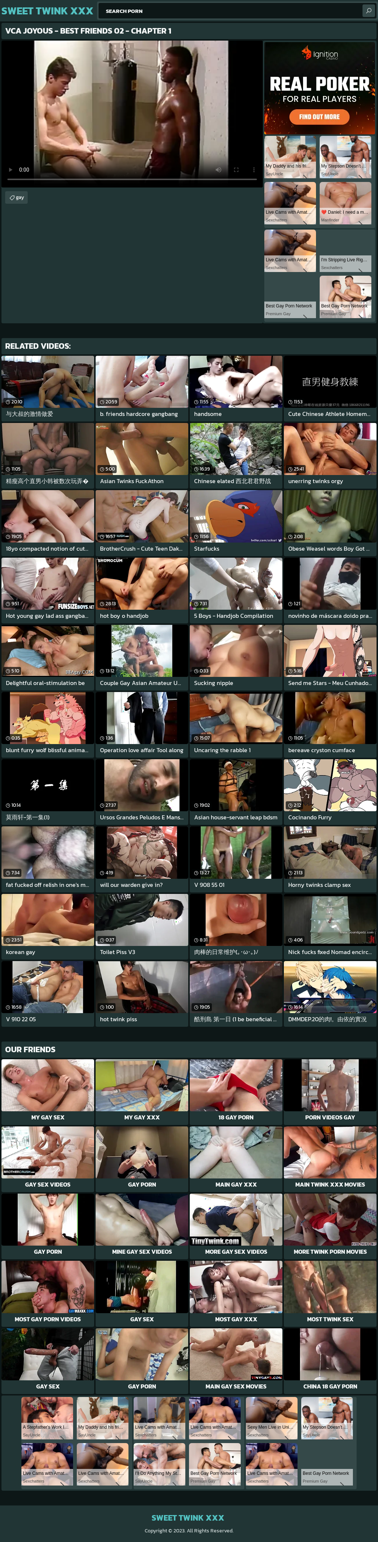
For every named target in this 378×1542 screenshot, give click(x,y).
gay (20, 197)
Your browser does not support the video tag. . (132, 114)
